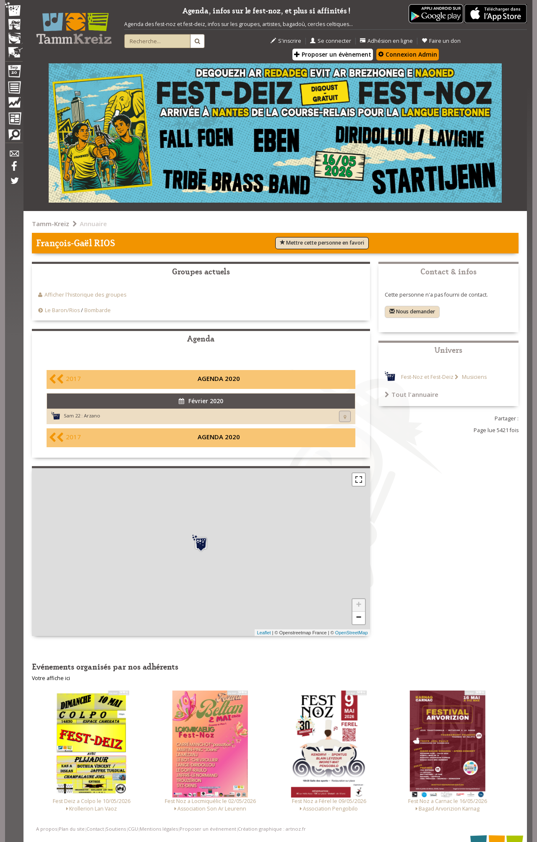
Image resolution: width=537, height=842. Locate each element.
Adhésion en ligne (386, 40)
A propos (46, 829)
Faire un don (441, 40)
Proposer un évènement (332, 54)
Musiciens (474, 377)
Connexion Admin (407, 54)
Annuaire (93, 223)
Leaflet (264, 632)
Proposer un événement (208, 829)
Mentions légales (159, 829)
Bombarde (97, 310)
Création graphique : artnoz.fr (272, 829)
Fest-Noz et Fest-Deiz (427, 377)
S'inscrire (286, 40)
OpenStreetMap (351, 632)
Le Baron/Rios (62, 310)
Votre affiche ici (51, 678)
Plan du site (72, 829)
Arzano (92, 415)
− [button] (358, 618)
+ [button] (358, 605)
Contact (95, 829)
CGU (133, 829)
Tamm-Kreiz (50, 223)
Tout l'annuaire (411, 394)
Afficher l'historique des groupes (85, 294)
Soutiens (116, 829)
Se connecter (330, 40)
